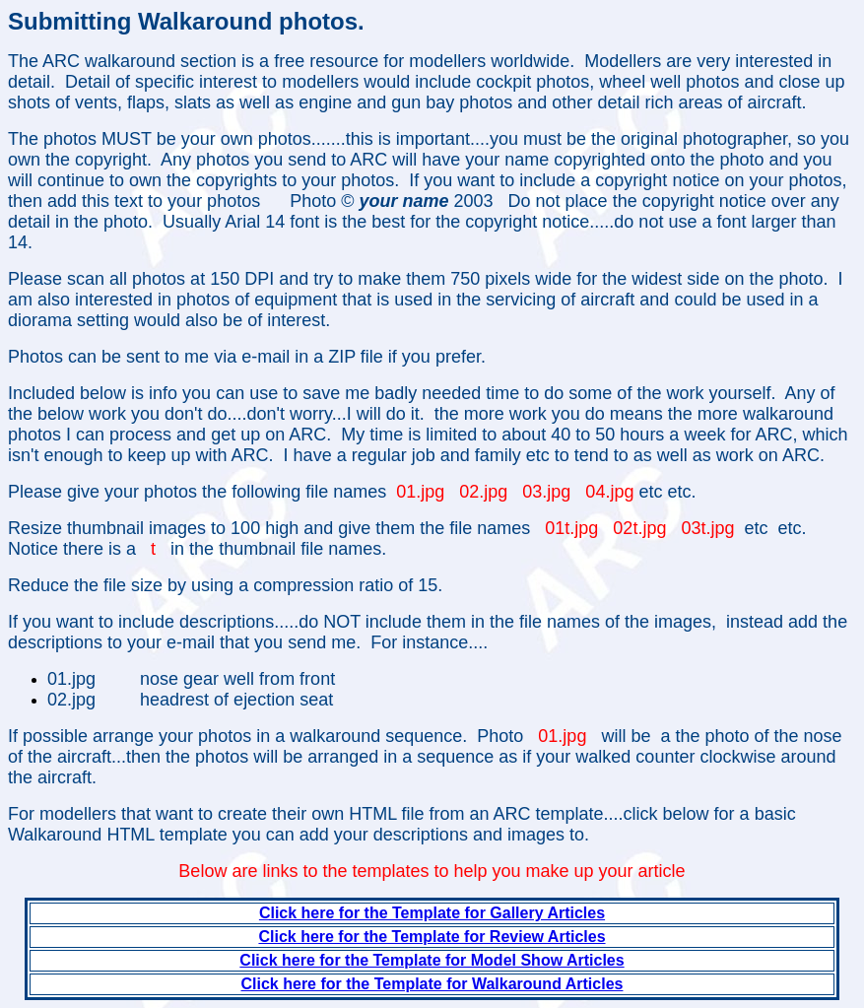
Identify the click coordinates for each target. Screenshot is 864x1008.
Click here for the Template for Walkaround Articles (432, 983)
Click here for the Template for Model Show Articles (431, 960)
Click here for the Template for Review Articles (431, 936)
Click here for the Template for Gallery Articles (432, 913)
